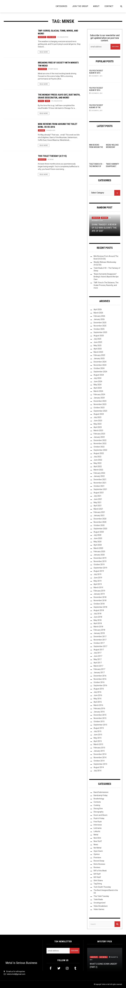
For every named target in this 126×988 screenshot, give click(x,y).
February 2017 (99, 669)
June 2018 (98, 617)
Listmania (97, 828)
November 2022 (100, 443)
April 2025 (98, 349)
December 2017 (100, 636)
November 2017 (100, 640)
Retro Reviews (99, 864)
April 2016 (98, 702)
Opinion (97, 854)
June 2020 (98, 538)
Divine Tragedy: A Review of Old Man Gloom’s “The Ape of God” (104, 227)
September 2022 (100, 450)
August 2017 (99, 650)
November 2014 (100, 757)
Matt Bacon (54, 69)
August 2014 (99, 767)
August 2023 (99, 414)
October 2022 (99, 447)
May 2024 (97, 385)
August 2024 (99, 375)
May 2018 (97, 620)
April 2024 (98, 388)
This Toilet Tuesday (101, 896)
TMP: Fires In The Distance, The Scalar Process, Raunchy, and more (106, 285)
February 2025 (99, 355)
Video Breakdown (101, 906)
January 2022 (99, 476)
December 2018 (100, 597)
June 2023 (98, 421)
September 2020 (100, 529)
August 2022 (99, 453)
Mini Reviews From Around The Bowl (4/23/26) (96, 147)
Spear (51, 159)
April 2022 (98, 466)
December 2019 (100, 558)
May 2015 (97, 738)
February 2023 (99, 434)
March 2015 (98, 744)
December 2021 (100, 479)
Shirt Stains (98, 880)
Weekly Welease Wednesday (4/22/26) (112, 147)
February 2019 (99, 591)
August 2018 (99, 610)
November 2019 (100, 561)
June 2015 (98, 735)
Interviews (42, 69)
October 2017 (99, 643)
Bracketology (99, 799)
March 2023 (98, 430)
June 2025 (98, 342)
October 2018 (99, 604)
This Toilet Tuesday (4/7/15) (52, 156)
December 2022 (100, 440)
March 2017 (98, 666)
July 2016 (97, 692)
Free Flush (98, 822)
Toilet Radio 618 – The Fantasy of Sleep (96, 166)
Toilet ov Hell (106, 984)
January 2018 (99, 633)
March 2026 (98, 313)
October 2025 (99, 329)
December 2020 (100, 519)
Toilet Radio (98, 899)
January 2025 (99, 358)
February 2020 (99, 551)
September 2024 (100, 372)
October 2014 (99, 761)
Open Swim (51, 37)
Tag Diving (98, 884)
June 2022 (98, 460)
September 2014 (100, 764)
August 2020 (99, 532)
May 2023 (97, 424)
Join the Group (80, 6)
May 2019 (97, 581)
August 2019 (99, 571)
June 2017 (98, 656)
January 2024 (99, 398)
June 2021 (98, 499)
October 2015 (99, 721)
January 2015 (99, 751)
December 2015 (100, 715)
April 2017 (98, 663)
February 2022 (99, 473)
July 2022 (97, 457)
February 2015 (99, 748)
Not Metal (97, 848)
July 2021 (97, 496)
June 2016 (98, 695)
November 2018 (100, 600)
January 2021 (99, 515)
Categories (61, 6)
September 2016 (100, 685)
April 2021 (98, 506)
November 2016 (100, 679)
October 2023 (99, 408)
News (47, 101)
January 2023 (99, 437)
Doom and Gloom (100, 815)
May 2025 (97, 345)
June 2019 (98, 578)
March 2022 (98, 470)
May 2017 (97, 659)
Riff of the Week (100, 871)
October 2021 (99, 486)
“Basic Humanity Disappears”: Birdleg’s (106, 276)
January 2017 (99, 672)
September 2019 (100, 568)
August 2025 (99, 336)
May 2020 (97, 542)
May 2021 (97, 502)
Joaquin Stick (63, 37)
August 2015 (99, 728)
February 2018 (99, 630)
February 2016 (99, 708)
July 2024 (97, 378)
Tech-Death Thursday (102, 887)
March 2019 (98, 587)
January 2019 (99, 594)
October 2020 (99, 525)
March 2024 (98, 391)
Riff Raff (97, 874)
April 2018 (98, 623)
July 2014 (97, 771)
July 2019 (97, 574)
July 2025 (97, 339)
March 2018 (98, 627)
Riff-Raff (97, 877)
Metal (41, 101)
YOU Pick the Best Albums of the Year (96, 107)
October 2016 (99, 682)
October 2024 (99, 368)
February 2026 (99, 316)
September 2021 (100, 489)
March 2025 (98, 352)
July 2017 (97, 653)
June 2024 (98, 381)
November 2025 (100, 326)
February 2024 (99, 394)
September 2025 (100, 332)
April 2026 (98, 309)
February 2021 (99, 512)
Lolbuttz (97, 831)
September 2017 (100, 646)
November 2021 (100, 483)
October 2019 (99, 564)
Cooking (97, 805)
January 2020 (99, 555)
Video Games (99, 909)
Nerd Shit (97, 838)
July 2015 (97, 731)
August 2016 (99, 689)
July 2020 (97, 535)
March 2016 (98, 705)
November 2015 (100, 718)
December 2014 (100, 754)
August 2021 (99, 493)
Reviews (41, 130)
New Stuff (42, 37)
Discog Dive (98, 809)
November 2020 (100, 522)
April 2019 (98, 584)
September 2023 (100, 411)
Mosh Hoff (51, 130)
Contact (109, 6)
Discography (98, 812)
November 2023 (100, 404)
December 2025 (100, 323)
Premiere (97, 858)
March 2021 (98, 509)
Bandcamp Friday (100, 795)
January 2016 (99, 712)
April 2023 (98, 427)
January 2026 (99, 319)
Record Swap (99, 861)
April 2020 (98, 545)
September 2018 (100, 607)
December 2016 (100, 676)
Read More (44, 52)
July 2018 (97, 614)
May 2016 (97, 699)
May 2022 (97, 463)
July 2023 (97, 417)
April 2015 (98, 741)
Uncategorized (99, 903)
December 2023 (100, 401)
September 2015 (100, 725)
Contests (97, 802)
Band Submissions (101, 792)
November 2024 (100, 365)
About (96, 6)
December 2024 (100, 362)
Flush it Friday (99, 818)
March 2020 (98, 548)
